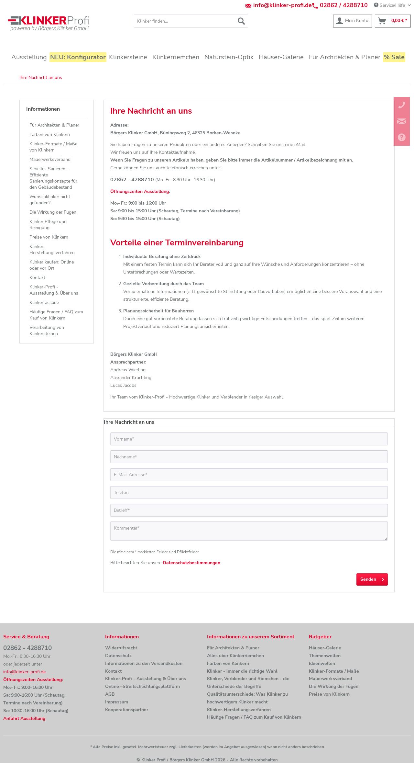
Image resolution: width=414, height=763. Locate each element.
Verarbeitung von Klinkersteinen (46, 330)
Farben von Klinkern (49, 134)
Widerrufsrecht (121, 648)
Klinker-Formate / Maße (334, 671)
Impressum (116, 702)
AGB (110, 694)
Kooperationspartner (126, 710)
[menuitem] (191, 21)
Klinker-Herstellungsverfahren (52, 249)
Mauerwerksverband (50, 159)
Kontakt (37, 278)
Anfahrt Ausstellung (24, 718)
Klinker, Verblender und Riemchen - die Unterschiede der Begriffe (248, 683)
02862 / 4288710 (344, 5)
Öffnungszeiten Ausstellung (139, 191)
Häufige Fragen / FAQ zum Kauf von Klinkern (56, 315)
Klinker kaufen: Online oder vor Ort (51, 265)
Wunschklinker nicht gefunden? (49, 200)
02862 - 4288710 (27, 648)
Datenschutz (118, 656)
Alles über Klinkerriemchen (235, 656)
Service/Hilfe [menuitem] (390, 5)
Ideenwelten (322, 663)
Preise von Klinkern (48, 237)
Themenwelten (325, 656)
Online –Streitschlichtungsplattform (142, 686)
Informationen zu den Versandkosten (143, 663)
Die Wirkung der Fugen (52, 212)
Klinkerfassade (44, 302)
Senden (372, 578)
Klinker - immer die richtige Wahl (242, 671)
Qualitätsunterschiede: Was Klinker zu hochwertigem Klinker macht (247, 698)
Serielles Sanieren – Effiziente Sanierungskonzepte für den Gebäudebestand (53, 178)
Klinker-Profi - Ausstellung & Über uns (53, 290)
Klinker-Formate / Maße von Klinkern (53, 147)
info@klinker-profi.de (282, 5)
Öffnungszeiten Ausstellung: (33, 680)
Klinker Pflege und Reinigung (48, 225)
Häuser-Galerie (325, 648)
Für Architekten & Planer (54, 125)
